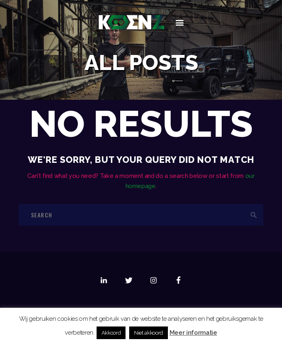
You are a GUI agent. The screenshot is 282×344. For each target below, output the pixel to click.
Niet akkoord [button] (148, 333)
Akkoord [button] (111, 333)
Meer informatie (193, 332)
